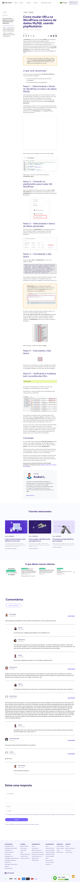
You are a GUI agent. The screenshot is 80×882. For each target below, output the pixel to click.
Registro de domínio (24, 836)
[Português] (63, 3)
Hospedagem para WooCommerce (12, 849)
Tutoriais (25, 12)
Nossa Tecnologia (60, 838)
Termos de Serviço (45, 875)
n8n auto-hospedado (9, 842)
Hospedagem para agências (10, 851)
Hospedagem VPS (8, 840)
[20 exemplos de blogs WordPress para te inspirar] (63, 517)
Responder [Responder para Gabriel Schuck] (71, 688)
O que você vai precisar (8, 25)
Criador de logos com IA (37, 846)
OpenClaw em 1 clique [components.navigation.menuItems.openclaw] (46, 2)
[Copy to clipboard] (48, 36)
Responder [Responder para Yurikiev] (71, 744)
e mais (35, 869)
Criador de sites (35, 838)
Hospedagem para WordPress (11, 838)
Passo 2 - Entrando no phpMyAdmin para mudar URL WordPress (9, 34)
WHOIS (21, 842)
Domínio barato (23, 838)
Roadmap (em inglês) (50, 844)
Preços (47, 836)
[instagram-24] (64, 863)
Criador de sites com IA (36, 840)
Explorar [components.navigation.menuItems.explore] (29, 3)
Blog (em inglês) (60, 842)
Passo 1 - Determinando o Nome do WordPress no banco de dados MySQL (9, 29)
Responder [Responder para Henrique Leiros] (71, 660)
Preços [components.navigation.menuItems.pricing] (15, 2)
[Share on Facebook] (53, 36)
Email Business (8, 844)
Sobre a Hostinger (60, 836)
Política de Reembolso (36, 875)
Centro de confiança (50, 853)
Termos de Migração (50, 846)
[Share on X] (51, 36)
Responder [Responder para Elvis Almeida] (71, 607)
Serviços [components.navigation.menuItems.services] (22, 3)
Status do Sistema (49, 851)
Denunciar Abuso (68, 842)
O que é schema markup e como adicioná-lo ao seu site (15, 530)
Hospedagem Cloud (9, 846)
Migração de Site (35, 849)
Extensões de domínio (24, 849)
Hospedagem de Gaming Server (11, 855)
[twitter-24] (67, 863)
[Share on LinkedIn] (56, 36)
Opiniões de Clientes (50, 838)
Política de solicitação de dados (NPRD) (13, 875)
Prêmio (47, 849)
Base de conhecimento (70, 838)
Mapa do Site (48, 855)
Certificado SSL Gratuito (25, 844)
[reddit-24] (72, 863)
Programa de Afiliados (50, 840)
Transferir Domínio (24, 846)
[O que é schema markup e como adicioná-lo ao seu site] (16, 517)
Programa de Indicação (50, 842)
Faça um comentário (13, 596)
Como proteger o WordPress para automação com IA (39, 530)
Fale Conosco (68, 840)
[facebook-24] (62, 863)
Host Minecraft (8, 853)
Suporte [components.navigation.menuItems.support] (36, 3)
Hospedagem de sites (9, 836)
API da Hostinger (35, 851)
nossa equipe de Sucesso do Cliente (63, 720)
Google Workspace (8, 859)
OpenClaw (7, 857)
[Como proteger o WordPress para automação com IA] (40, 517)
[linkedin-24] (59, 863)
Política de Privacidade (70, 805)
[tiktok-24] (74, 863)
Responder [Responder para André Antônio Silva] (71, 731)
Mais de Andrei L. (30, 486)
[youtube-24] (69, 863)
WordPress (31, 12)
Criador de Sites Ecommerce (37, 842)
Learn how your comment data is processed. (30, 815)
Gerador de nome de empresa (38, 844)
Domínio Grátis (23, 840)
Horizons (33, 836)
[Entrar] (73, 2)
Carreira (58, 840)
